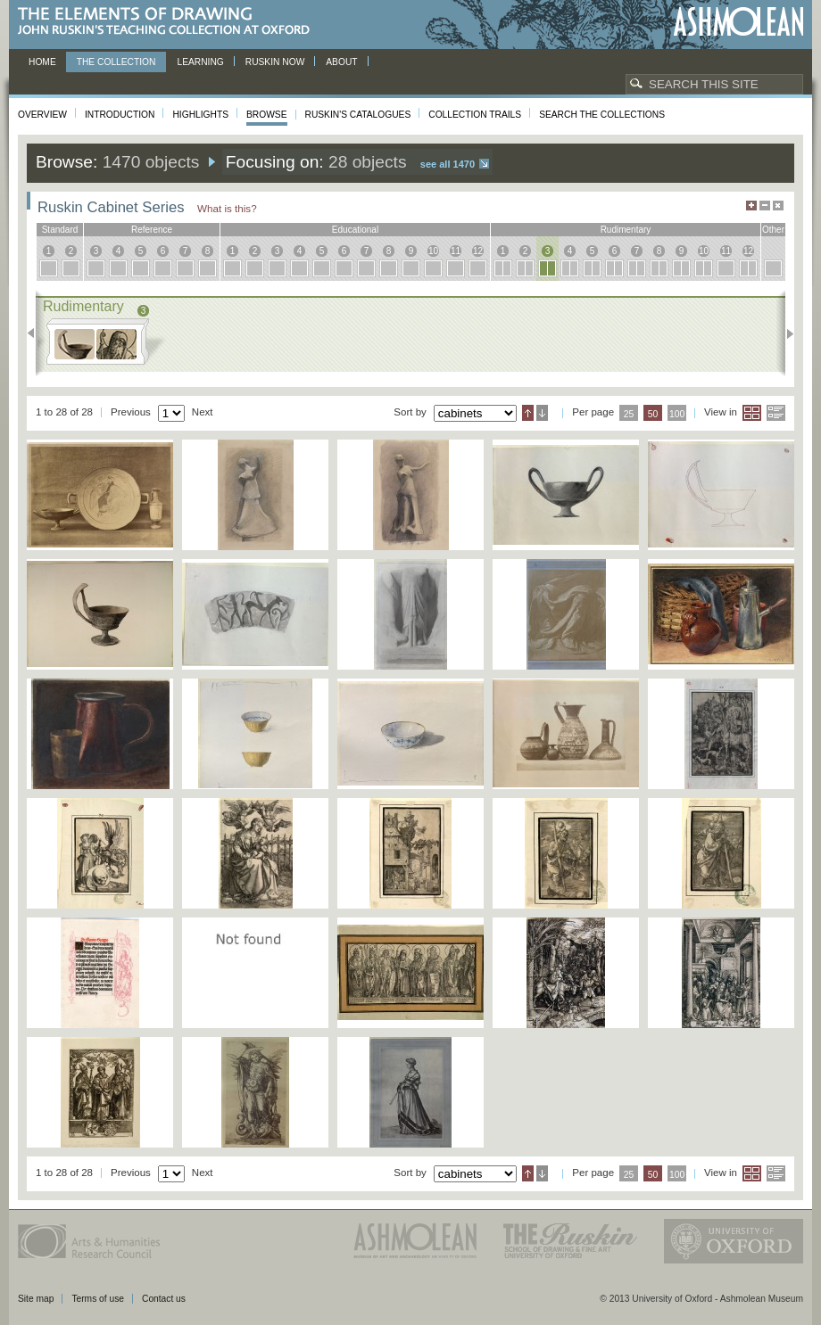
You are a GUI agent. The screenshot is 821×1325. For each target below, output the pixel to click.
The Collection (116, 62)
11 (455, 251)
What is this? (227, 208)
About (341, 62)
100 (676, 414)
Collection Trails (474, 114)
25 (629, 414)
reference (151, 230)
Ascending (528, 413)
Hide (778, 205)
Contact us (164, 1299)
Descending (542, 413)
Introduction (119, 114)
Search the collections (602, 114)
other (773, 230)
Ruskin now (275, 62)
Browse (266, 114)
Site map (36, 1299)
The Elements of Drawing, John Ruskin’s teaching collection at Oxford (169, 22)
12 (478, 251)
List (776, 413)
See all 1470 (447, 164)
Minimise (764, 205)
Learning (200, 62)
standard (60, 230)
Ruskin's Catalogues (358, 114)
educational (355, 230)
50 (653, 414)
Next (784, 333)
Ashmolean (738, 22)
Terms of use (97, 1299)
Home (42, 62)
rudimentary (626, 230)
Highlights (200, 114)
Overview (42, 114)
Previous (36, 333)
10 (433, 251)
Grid (751, 413)
